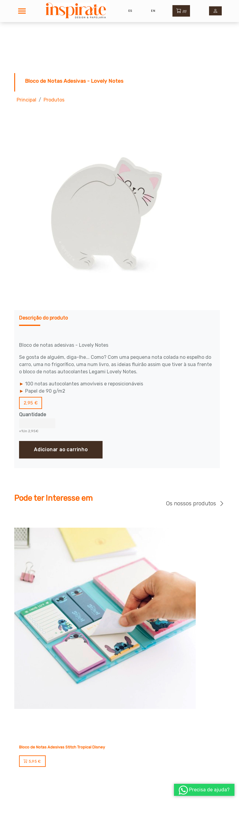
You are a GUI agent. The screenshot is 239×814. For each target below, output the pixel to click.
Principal (26, 100)
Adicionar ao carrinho (61, 449)
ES (130, 11)
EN (153, 11)
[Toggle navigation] (22, 11)
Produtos (54, 100)
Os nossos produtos (195, 503)
